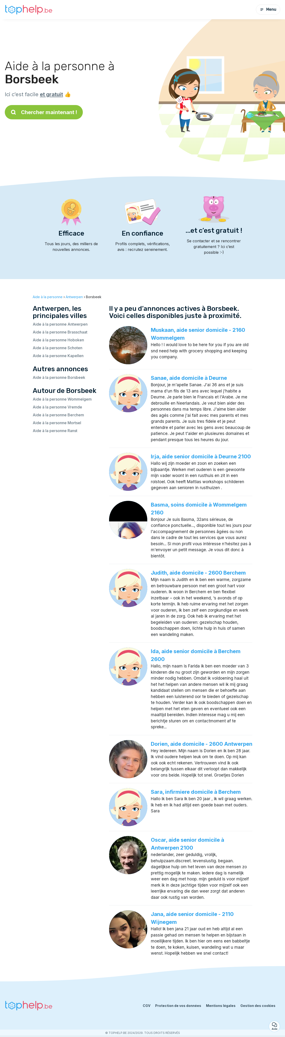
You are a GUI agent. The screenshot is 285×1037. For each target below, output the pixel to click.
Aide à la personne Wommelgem (62, 399)
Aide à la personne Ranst (55, 430)
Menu (268, 9)
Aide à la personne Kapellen (58, 355)
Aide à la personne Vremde (57, 407)
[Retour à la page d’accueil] (29, 10)
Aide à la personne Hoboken (58, 340)
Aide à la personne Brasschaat (60, 332)
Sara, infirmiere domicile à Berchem (196, 792)
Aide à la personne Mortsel (57, 422)
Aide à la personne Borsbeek (59, 377)
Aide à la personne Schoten (57, 347)
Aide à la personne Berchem (58, 415)
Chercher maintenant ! (44, 112)
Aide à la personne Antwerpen (60, 324)
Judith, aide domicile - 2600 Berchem (198, 573)
